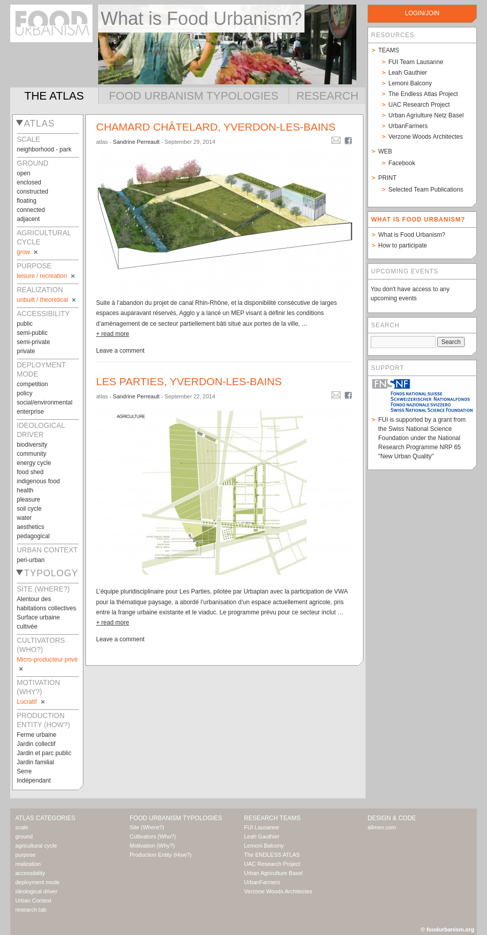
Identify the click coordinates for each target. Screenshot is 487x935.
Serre (24, 771)
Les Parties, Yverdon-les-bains (189, 381)
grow (28, 252)
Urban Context (33, 900)
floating (27, 200)
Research (327, 95)
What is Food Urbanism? (411, 234)
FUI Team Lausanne (415, 62)
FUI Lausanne (261, 827)
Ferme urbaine (36, 734)
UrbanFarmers (408, 126)
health (25, 490)
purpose (25, 855)
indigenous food (38, 481)
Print (387, 177)
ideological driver (36, 891)
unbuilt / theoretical (47, 299)
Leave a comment (120, 350)
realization (28, 864)
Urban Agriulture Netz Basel (426, 115)
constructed (32, 191)
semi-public (32, 332)
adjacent (28, 219)
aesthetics (30, 527)
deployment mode (37, 882)
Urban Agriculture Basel (273, 873)
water (24, 517)
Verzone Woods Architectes (425, 136)
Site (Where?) (147, 827)
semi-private (33, 342)
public (25, 323)
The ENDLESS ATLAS (272, 855)
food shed (30, 472)
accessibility (30, 873)
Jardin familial (35, 762)
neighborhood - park (44, 149)
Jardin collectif (36, 743)
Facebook (401, 163)
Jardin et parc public (44, 753)
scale (21, 827)
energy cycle (34, 462)
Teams (388, 50)
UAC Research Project (419, 104)
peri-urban (31, 560)
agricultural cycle (36, 846)
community (31, 453)
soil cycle (29, 508)
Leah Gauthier (407, 72)
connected (31, 209)
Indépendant (34, 780)
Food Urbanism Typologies (193, 95)
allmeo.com (382, 827)
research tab (30, 910)
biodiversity (32, 444)
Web (385, 151)
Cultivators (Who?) (153, 836)
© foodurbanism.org (447, 929)
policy (25, 393)
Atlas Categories (45, 818)
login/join (422, 13)
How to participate (402, 245)
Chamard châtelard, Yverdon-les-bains (216, 127)
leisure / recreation (46, 275)
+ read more (112, 333)
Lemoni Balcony (410, 83)
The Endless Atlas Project (423, 94)
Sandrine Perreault (136, 142)
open (24, 173)
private (26, 351)
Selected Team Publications (425, 189)
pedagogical (33, 536)
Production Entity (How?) (161, 855)
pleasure (28, 499)
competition (32, 384)
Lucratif (31, 701)
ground (24, 836)
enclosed (29, 182)
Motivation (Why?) (152, 846)
